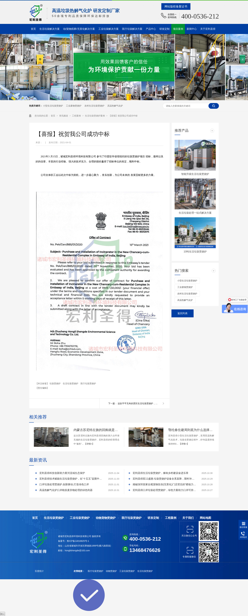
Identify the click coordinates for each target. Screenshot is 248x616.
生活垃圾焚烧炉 (71, 383)
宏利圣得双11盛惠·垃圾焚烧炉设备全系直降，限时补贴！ (164, 478)
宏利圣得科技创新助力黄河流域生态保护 (62, 473)
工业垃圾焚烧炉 (80, 517)
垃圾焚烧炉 (55, 383)
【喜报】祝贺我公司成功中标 (123, 115)
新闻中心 (192, 29)
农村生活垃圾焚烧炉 (94, 105)
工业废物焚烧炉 (73, 105)
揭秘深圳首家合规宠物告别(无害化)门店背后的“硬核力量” (164, 484)
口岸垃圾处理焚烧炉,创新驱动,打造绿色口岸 (64, 484)
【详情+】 (89, 444)
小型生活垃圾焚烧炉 (53, 105)
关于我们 (188, 517)
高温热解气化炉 (115, 105)
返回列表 (182, 313)
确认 (2, 614)
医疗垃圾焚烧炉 (88, 383)
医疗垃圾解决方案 (132, 29)
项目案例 (178, 29)
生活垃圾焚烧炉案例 (95, 115)
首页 (33, 29)
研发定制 (164, 29)
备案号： (62, 541)
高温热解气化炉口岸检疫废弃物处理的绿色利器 (66, 490)
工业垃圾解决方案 (108, 29)
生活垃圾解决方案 (49, 29)
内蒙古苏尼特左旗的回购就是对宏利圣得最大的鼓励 (96, 430)
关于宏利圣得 (207, 29)
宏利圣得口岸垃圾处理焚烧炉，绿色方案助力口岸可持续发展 (164, 490)
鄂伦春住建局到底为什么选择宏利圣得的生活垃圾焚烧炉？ (191, 430)
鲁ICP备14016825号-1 (78, 541)
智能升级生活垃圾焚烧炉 (195, 174)
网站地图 (205, 517)
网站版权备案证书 (175, 6)
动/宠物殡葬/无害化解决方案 (79, 29)
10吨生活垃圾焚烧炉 (195, 251)
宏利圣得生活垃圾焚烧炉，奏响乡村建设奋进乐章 (160, 473)
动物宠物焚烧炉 (106, 517)
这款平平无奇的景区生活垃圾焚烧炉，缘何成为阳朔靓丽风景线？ (138, 403)
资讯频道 (64, 115)
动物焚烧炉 (112, 571)
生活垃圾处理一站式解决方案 (195, 212)
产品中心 (151, 29)
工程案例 (76, 115)
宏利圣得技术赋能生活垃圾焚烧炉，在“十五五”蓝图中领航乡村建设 (71, 478)
